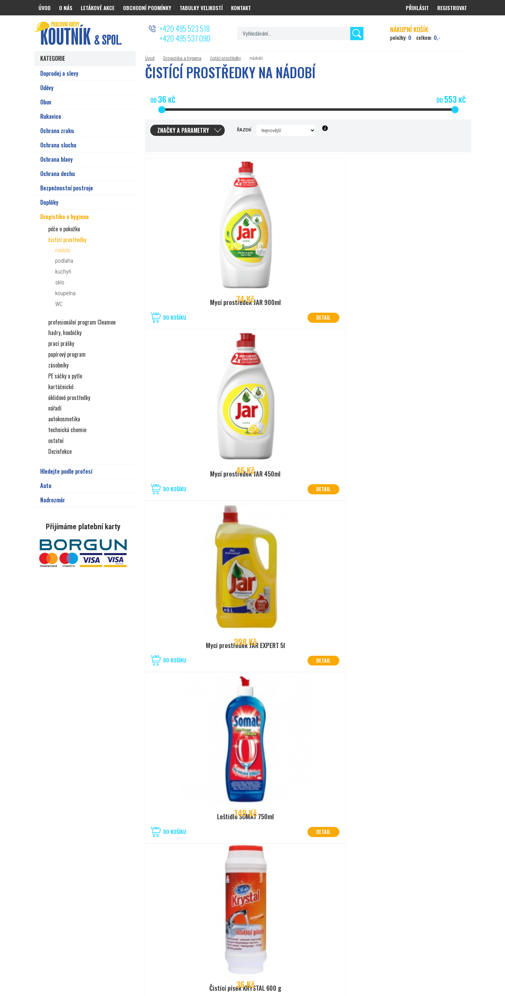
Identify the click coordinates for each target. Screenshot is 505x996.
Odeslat (455, 893)
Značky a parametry (183, 130)
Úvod (149, 58)
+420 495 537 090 (184, 38)
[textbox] (300, 33)
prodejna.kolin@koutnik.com (248, 925)
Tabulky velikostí (201, 8)
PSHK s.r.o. (461, 965)
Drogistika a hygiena (182, 58)
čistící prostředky (225, 58)
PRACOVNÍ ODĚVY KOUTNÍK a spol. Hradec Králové (387, 965)
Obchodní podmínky (147, 8)
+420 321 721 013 (237, 916)
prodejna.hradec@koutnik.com (106, 925)
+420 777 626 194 (93, 916)
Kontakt (241, 8)
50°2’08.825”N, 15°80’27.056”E (106, 908)
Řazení (244, 129)
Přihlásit (417, 8)
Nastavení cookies (294, 965)
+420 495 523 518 (184, 28)
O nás (65, 8)
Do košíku (174, 317)
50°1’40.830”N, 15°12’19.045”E (250, 908)
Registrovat (452, 8)
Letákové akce (98, 8)
